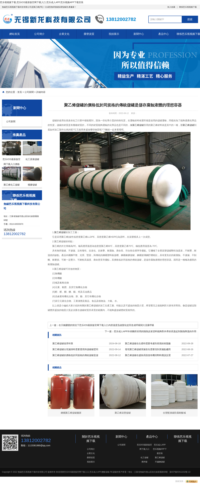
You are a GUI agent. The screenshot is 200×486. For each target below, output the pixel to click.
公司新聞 (29, 92)
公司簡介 (39, 34)
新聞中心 (138, 34)
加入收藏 (171, 7)
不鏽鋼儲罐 (160, 462)
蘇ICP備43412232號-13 (180, 472)
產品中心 (163, 34)
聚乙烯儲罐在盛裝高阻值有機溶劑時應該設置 (148, 355)
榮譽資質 (89, 34)
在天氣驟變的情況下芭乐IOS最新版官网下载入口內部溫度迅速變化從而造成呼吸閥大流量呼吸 (106, 325)
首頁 (19, 92)
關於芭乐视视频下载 (91, 439)
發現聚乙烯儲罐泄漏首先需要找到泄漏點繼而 (148, 349)
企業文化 (64, 34)
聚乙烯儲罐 (138, 125)
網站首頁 (14, 34)
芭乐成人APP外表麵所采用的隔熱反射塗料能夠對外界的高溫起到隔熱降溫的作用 (155, 331)
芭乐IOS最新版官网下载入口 (144, 447)
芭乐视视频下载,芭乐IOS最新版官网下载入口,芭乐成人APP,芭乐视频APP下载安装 (41, 2)
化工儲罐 (144, 457)
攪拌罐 (144, 462)
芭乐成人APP (160, 445)
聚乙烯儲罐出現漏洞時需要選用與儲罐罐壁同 (75, 349)
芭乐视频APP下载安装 (160, 451)
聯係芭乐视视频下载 (188, 7)
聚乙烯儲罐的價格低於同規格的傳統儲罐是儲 (75, 355)
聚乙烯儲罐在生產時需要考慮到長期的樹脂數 (148, 343)
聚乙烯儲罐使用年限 (62, 343)
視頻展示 (114, 34)
